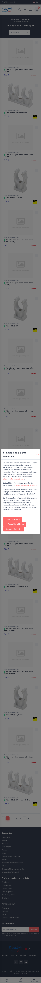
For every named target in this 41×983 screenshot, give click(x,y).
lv (35, 454)
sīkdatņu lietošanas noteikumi (13, 479)
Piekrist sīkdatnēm (13, 519)
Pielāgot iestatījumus (15, 524)
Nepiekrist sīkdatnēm (13, 529)
